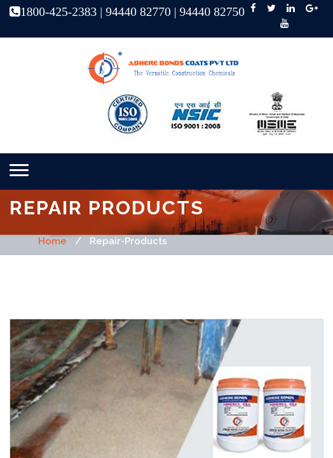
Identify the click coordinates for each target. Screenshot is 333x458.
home (52, 241)
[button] (19, 170)
